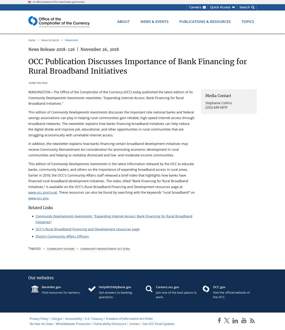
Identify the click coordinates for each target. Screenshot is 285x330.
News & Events (50, 40)
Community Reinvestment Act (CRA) (105, 249)
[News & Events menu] (154, 21)
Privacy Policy (39, 319)
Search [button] (244, 7)
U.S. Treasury (94, 319)
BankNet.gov (51, 287)
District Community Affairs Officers (62, 236)
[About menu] (123, 21)
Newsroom (71, 40)
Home (31, 40)
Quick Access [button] (220, 7)
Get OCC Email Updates (159, 324)
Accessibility (73, 319)
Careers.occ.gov (167, 287)
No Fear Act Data (41, 324)
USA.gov (57, 319)
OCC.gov (219, 287)
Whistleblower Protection (73, 324)
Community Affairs (61, 249)
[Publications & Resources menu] (205, 21)
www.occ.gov (38, 198)
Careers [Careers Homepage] (195, 7)
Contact (134, 324)
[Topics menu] (247, 21)
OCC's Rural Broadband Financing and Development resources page (88, 229)
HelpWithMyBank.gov (115, 287)
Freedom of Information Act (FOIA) (129, 319)
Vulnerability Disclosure (110, 324)
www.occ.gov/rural (42, 192)
